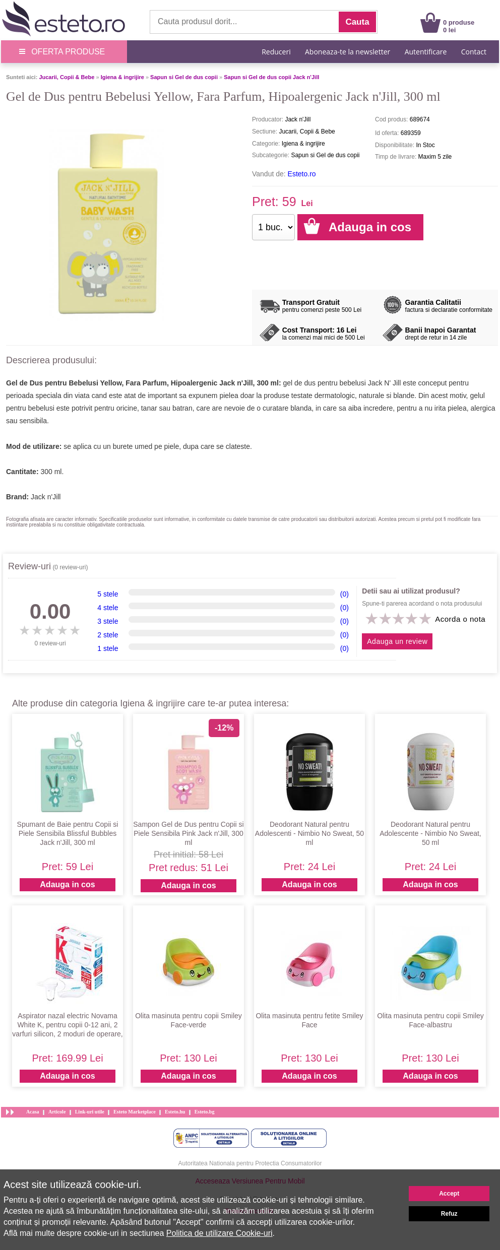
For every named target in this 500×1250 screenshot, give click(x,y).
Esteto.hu (175, 1111)
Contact (473, 51)
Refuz (449, 1213)
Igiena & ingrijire (122, 77)
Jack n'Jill (45, 497)
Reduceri (276, 51)
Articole (57, 1111)
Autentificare (426, 51)
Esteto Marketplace (134, 1111)
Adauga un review (397, 641)
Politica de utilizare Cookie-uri (219, 1233)
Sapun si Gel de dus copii (184, 77)
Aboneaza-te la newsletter (347, 51)
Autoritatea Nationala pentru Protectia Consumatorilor (250, 1163)
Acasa (32, 1111)
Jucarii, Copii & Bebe (66, 77)
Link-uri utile (89, 1111)
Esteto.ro (302, 174)
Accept (449, 1193)
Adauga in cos (67, 884)
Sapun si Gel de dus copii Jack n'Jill (271, 77)
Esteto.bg (205, 1111)
